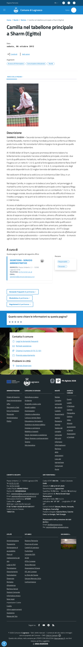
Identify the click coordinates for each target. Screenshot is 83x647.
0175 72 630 (14, 486)
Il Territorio (70, 406)
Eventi (69, 399)
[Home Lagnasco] (27, 10)
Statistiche (10, 613)
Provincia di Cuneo (31, 544)
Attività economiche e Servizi (71, 427)
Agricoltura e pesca (31, 397)
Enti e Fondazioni (13, 410)
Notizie (23, 20)
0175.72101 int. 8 (25, 272)
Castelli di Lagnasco (32, 547)
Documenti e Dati (13, 407)
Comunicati (59, 466)
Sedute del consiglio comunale (58, 431)
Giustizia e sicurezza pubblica (35, 424)
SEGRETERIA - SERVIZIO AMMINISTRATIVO (21, 262)
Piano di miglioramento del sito (13, 558)
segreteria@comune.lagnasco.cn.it (22, 276)
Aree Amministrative (14, 400)
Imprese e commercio (32, 428)
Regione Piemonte (31, 540)
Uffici (8, 404)
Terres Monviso (30, 564)
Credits (9, 606)
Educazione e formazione (34, 421)
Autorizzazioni (30, 410)
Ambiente (28, 400)
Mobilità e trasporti (31, 431)
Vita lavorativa (30, 445)
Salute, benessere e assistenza (36, 435)
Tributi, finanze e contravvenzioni (36, 438)
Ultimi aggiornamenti (14, 609)
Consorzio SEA (30, 554)
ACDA (27, 558)
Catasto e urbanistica (32, 414)
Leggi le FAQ (11, 564)
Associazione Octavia (32, 568)
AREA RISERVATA (40, 643)
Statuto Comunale (13, 592)
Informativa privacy (14, 595)
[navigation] (4, 10)
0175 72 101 (14, 483)
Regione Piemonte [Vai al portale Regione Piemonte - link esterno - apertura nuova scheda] (12, 3)
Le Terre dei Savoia (31, 575)
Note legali (10, 599)
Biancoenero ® (59, 638)
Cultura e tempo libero (33, 417)
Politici (9, 421)
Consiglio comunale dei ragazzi (58, 404)
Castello (58, 410)
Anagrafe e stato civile (33, 404)
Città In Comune (52, 635)
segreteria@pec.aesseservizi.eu (57, 527)
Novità (16, 20)
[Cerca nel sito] (73, 10)
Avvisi (57, 469)
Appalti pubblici (30, 407)
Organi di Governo (13, 397)
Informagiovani (60, 445)
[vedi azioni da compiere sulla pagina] (24, 54)
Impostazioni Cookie (14, 602)
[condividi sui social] (12, 54)
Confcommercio (30, 582)
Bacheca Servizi (12, 588)
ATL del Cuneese (31, 571)
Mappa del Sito (12, 616)
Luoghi (69, 402)
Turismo (27, 441)
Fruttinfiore (29, 551)
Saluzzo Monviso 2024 (33, 578)
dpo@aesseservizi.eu (55, 524)
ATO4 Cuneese (30, 561)
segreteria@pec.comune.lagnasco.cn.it (25, 493)
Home (9, 20)
